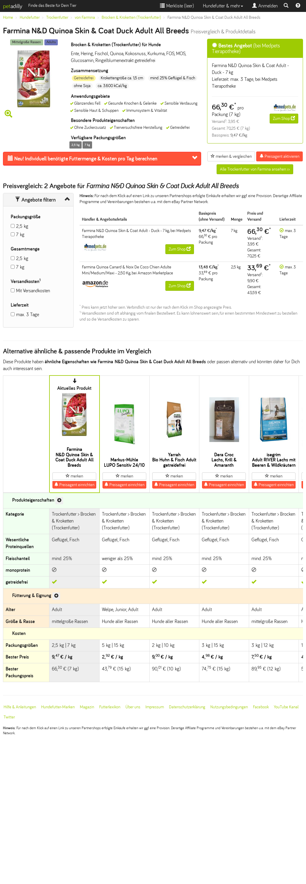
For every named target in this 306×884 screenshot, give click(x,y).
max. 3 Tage (27, 314)
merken (74, 476)
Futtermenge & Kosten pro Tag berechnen (82, 159)
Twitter (9, 717)
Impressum (154, 707)
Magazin (87, 707)
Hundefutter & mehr (223, 5)
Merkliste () (177, 5)
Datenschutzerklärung (187, 707)
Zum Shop (284, 118)
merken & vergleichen (231, 156)
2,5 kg (22, 226)
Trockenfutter (57, 17)
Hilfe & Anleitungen (20, 707)
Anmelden (265, 5)
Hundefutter (30, 17)
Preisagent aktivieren (279, 156)
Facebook (261, 707)
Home (8, 17)
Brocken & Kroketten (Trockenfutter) (131, 17)
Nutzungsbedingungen (229, 707)
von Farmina (85, 17)
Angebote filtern (35, 200)
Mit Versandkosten (33, 290)
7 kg (20, 234)
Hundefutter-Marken (58, 707)
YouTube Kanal (286, 707)
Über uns (132, 707)
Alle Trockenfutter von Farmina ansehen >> (255, 169)
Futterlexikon (109, 707)
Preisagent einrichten (74, 484)
